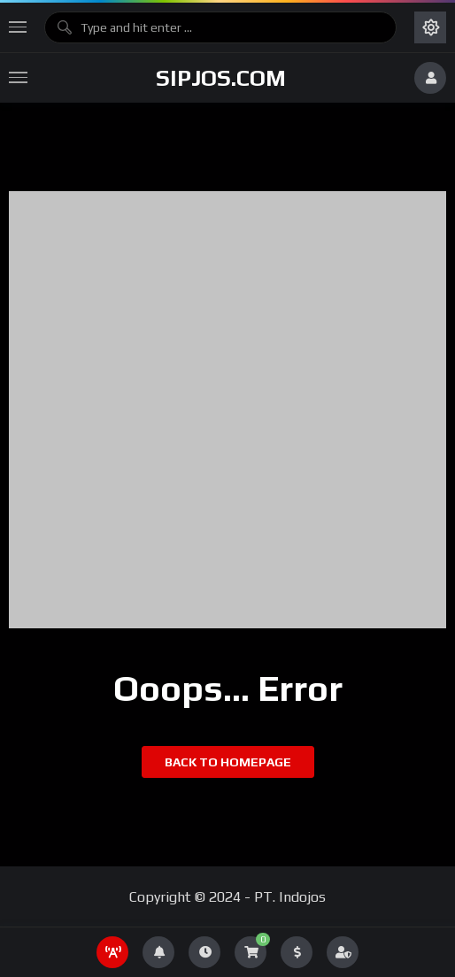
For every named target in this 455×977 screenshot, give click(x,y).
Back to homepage (228, 762)
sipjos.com (221, 78)
